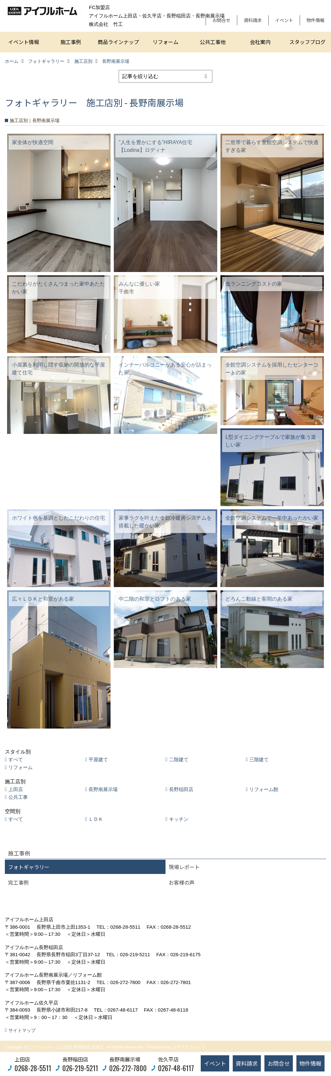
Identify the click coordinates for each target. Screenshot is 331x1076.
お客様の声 (182, 882)
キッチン (178, 819)
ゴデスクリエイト (189, 1047)
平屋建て (98, 759)
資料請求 (253, 20)
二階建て (178, 759)
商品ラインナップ (118, 42)
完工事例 (18, 882)
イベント (284, 20)
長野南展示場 (103, 789)
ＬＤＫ (96, 819)
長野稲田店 (181, 789)
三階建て (259, 759)
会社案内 (260, 42)
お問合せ (221, 20)
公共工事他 (213, 42)
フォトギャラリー (28, 867)
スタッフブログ (307, 42)
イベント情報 (23, 42)
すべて (15, 759)
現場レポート (184, 867)
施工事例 (70, 42)
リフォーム (165, 42)
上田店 (15, 789)
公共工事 (18, 797)
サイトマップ (22, 1030)
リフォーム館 (263, 789)
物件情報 (315, 20)
